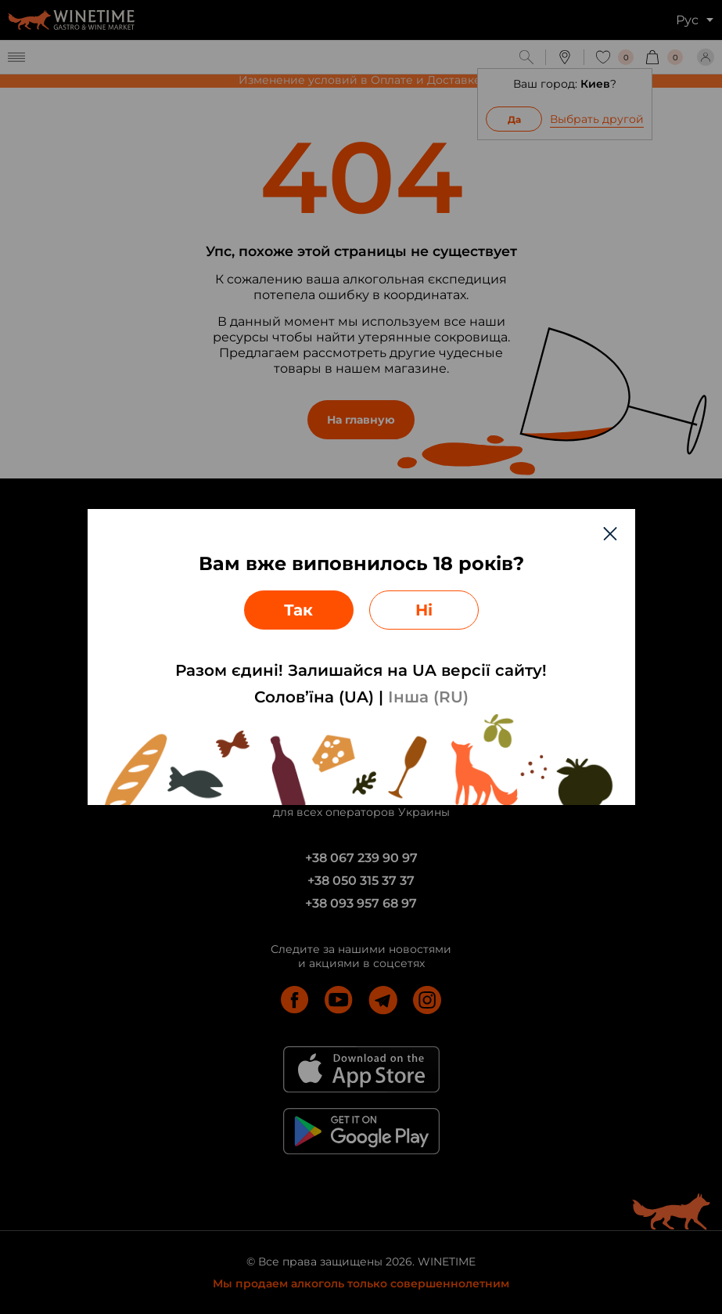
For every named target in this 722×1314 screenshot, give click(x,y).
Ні (424, 610)
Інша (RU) (428, 697)
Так (298, 610)
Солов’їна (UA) (314, 697)
